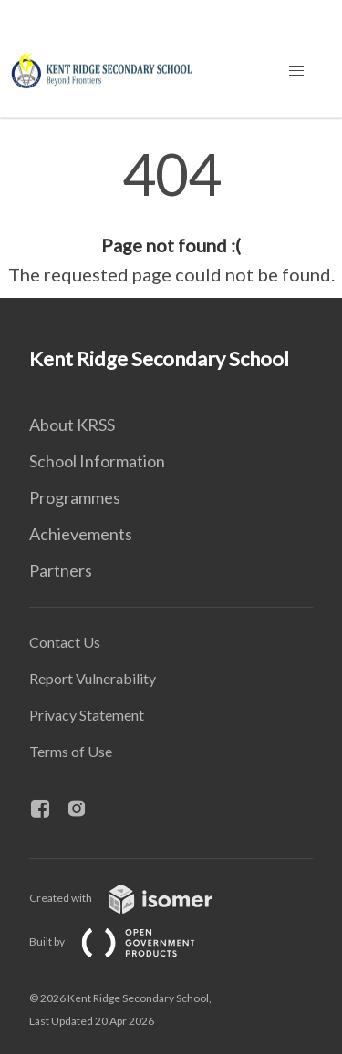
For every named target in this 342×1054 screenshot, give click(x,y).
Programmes (74, 497)
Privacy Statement (86, 714)
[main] (171, 217)
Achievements (80, 534)
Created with (135, 898)
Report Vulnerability (92, 678)
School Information (97, 461)
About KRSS (72, 424)
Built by (126, 941)
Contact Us (64, 641)
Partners (60, 570)
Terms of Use (70, 751)
